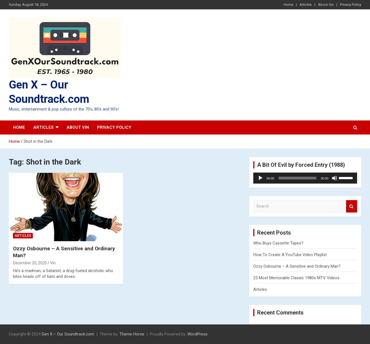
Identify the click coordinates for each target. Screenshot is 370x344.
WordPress (197, 334)
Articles (306, 4)
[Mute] (334, 178)
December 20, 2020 (30, 263)
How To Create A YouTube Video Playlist (290, 254)
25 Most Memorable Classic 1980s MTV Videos (296, 277)
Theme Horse (131, 334)
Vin (53, 263)
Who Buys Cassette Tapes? (278, 243)
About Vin (326, 4)
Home (288, 4)
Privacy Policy (350, 4)
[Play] (260, 178)
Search (351, 206)
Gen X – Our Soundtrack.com (68, 334)
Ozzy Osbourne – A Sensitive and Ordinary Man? (297, 266)
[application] (305, 178)
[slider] (298, 178)
